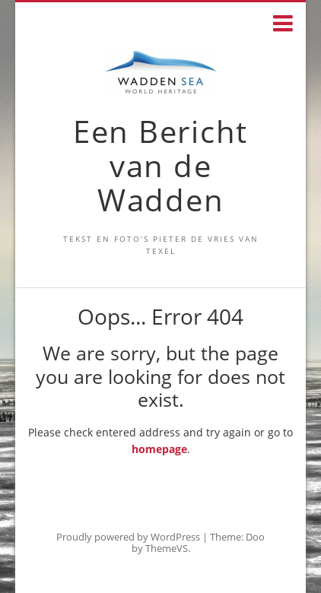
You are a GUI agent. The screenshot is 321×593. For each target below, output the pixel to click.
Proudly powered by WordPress (128, 537)
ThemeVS (166, 548)
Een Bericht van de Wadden (160, 165)
